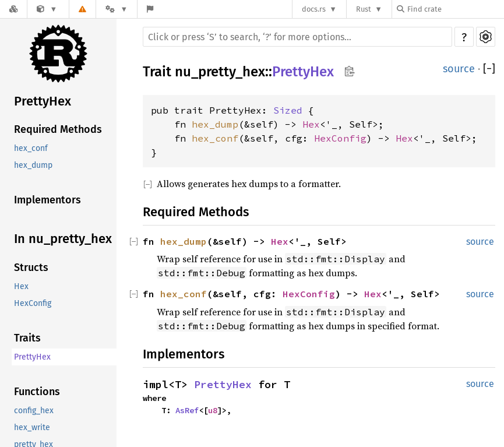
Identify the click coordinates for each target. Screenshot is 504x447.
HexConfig (32, 303)
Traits (27, 338)
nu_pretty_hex (220, 72)
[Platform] (116, 9)
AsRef (187, 410)
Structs (31, 267)
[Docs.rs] (13, 9)
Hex (21, 286)
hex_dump (33, 165)
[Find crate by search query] (455, 9)
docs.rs (314, 9)
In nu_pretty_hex (63, 239)
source (459, 68)
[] (489, 68)
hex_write (32, 427)
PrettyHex (42, 101)
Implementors (47, 199)
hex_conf (31, 148)
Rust (363, 9)
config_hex (34, 411)
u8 (212, 410)
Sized (287, 110)
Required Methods (58, 129)
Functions (37, 391)
